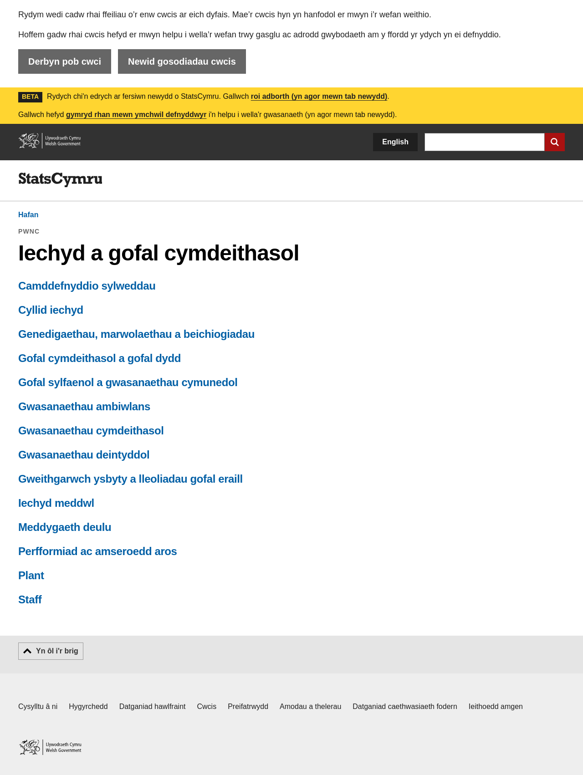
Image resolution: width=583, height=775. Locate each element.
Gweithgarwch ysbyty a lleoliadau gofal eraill (130, 479)
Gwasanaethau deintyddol (83, 455)
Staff (29, 599)
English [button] (395, 142)
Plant (31, 575)
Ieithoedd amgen (496, 706)
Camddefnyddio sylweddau (87, 286)
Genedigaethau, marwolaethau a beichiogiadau (136, 334)
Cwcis (207, 706)
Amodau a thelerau (310, 706)
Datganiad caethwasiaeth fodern (405, 706)
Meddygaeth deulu (64, 527)
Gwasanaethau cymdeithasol (91, 430)
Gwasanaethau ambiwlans (84, 406)
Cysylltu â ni (37, 706)
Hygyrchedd (88, 706)
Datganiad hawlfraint (152, 706)
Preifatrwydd (248, 706)
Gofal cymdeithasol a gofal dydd (99, 358)
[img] (60, 180)
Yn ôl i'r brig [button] (57, 651)
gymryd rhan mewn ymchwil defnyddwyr (136, 114)
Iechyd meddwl (56, 503)
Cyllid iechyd (50, 310)
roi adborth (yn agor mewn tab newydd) (319, 96)
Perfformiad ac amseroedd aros (97, 551)
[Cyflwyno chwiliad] (555, 142)
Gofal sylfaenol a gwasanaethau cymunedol (127, 382)
